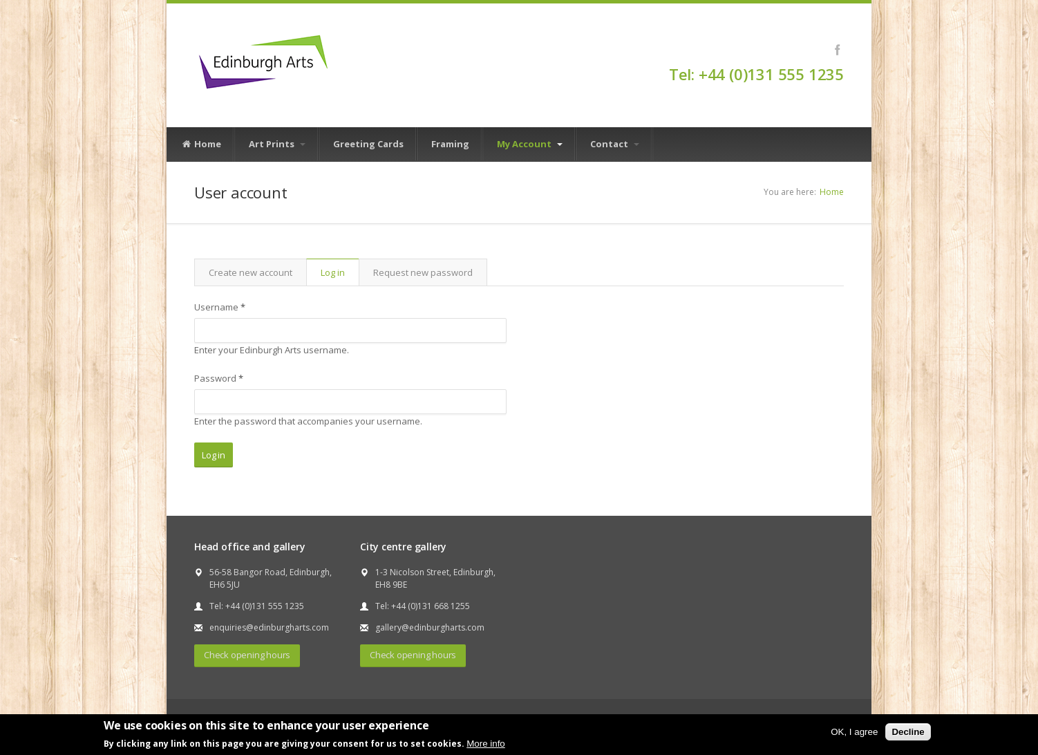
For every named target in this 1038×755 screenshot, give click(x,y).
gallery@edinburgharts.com (429, 627)
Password (218, 378)
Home (201, 144)
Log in (340, 272)
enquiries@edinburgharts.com (269, 627)
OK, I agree (854, 732)
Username (219, 307)
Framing (450, 144)
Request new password (423, 272)
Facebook (837, 49)
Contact (614, 144)
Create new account (250, 272)
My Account (530, 144)
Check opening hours (247, 655)
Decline (907, 732)
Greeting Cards (368, 144)
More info (485, 743)
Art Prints (277, 144)
